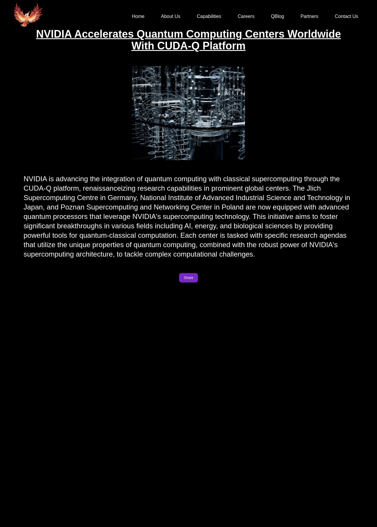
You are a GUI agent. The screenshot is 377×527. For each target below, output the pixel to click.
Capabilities (209, 16)
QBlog (277, 16)
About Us (170, 16)
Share (188, 278)
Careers (246, 16)
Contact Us (346, 16)
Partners (309, 16)
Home (138, 16)
